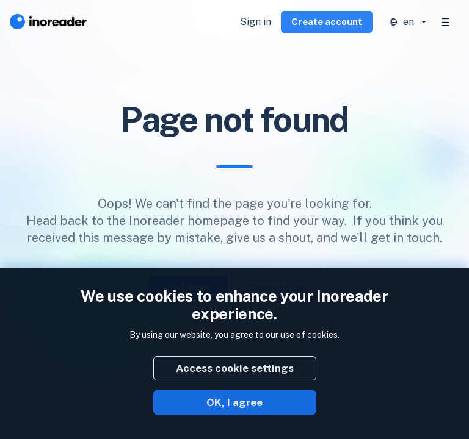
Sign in (255, 21)
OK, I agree (234, 402)
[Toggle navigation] (445, 21)
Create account (326, 21)
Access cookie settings (235, 368)
